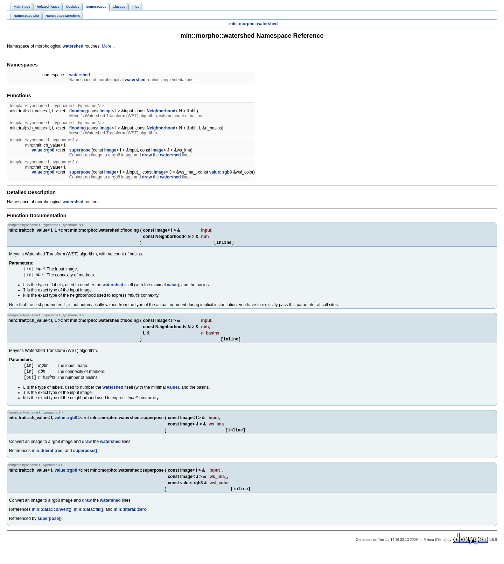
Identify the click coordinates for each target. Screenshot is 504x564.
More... (108, 46)
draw (147, 155)
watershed (267, 23)
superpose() (85, 462)
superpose (80, 150)
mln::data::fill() (88, 522)
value (172, 287)
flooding (77, 110)
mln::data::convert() (51, 522)
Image (105, 110)
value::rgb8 (43, 150)
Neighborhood (161, 110)
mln (233, 23)
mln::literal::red (47, 462)
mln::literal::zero (130, 522)
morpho (247, 23)
